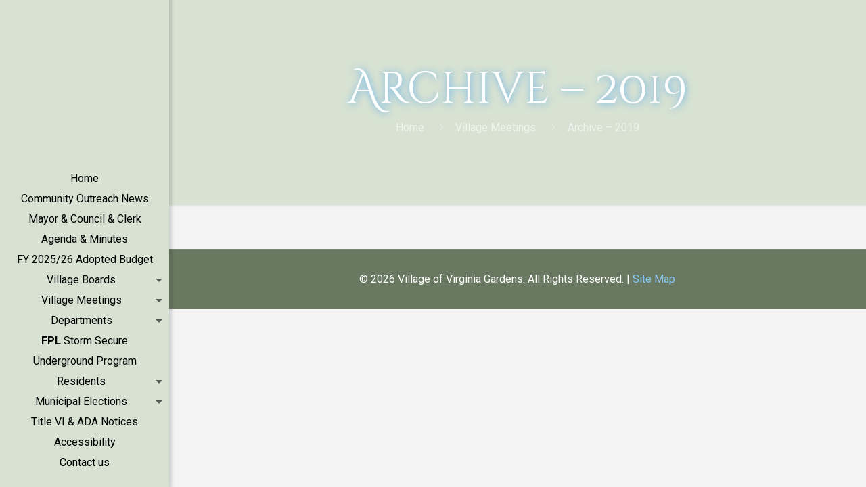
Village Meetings (495, 127)
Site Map (654, 279)
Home (410, 127)
